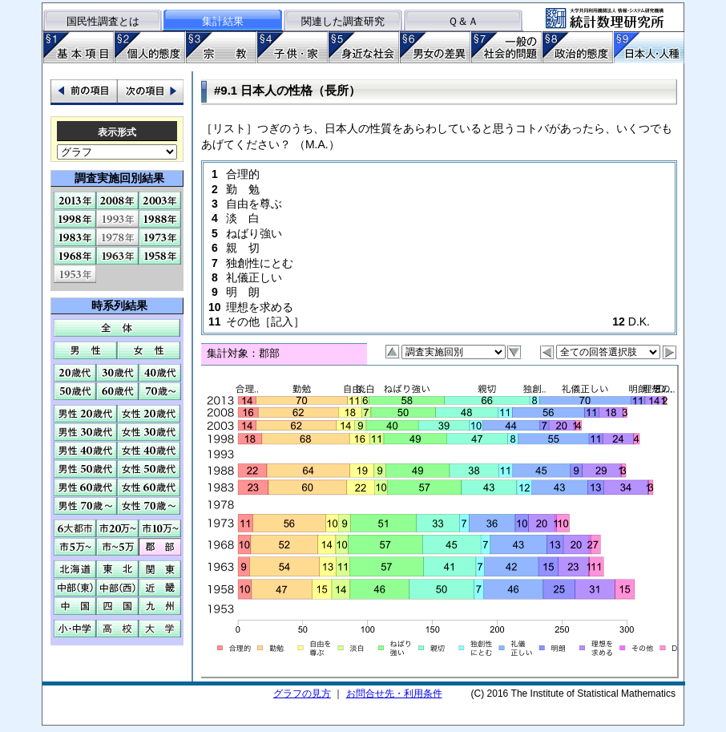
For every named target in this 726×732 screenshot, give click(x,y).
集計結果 (223, 21)
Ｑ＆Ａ (463, 21)
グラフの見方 (302, 693)
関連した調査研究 (343, 21)
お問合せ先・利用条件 (394, 693)
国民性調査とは (103, 21)
